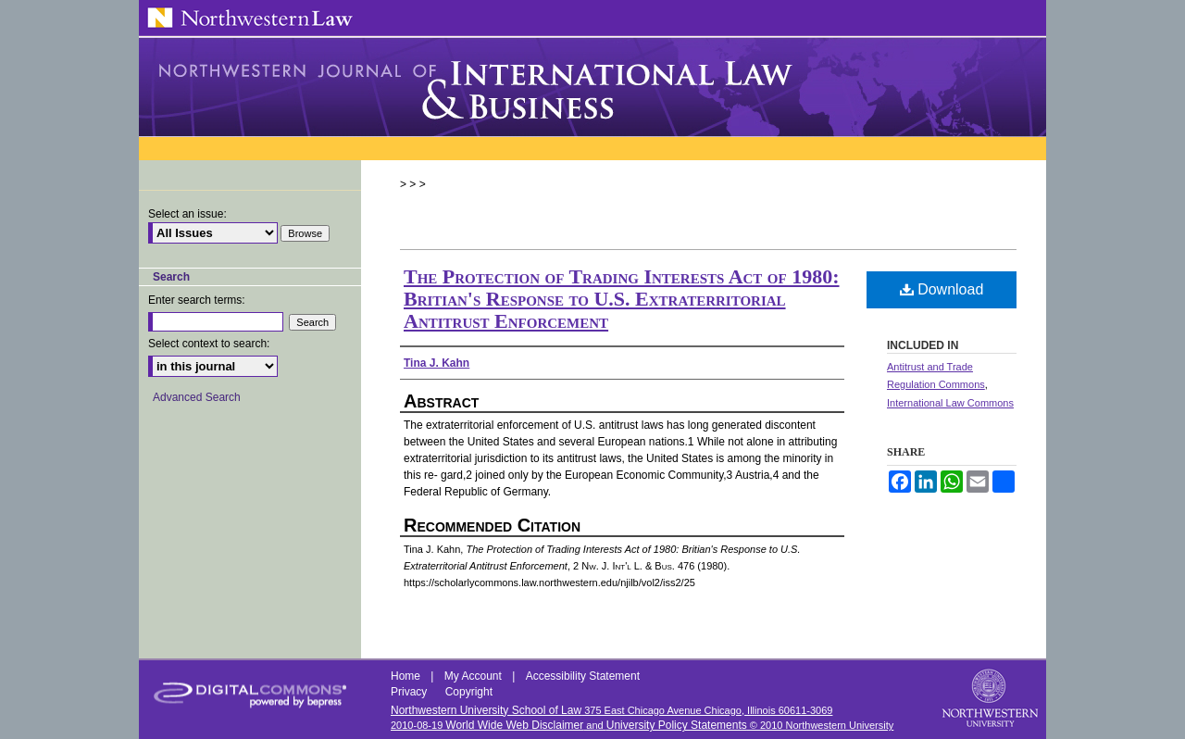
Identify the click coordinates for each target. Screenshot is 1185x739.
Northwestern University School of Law (486, 710)
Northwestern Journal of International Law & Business (592, 87)
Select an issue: (187, 213)
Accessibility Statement (583, 676)
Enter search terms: (196, 300)
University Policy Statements (676, 725)
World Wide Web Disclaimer (514, 725)
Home (407, 676)
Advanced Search (197, 397)
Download (942, 289)
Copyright (469, 691)
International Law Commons (950, 402)
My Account (474, 676)
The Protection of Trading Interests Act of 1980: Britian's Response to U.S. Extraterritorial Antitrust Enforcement (622, 298)
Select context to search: (208, 343)
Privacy (410, 691)
